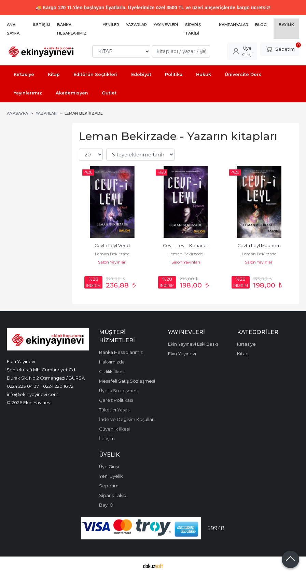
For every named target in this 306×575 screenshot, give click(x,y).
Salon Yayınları (112, 262)
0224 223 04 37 (23, 386)
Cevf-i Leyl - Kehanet (185, 245)
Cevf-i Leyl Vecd (112, 245)
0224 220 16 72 (58, 386)
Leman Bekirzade (112, 253)
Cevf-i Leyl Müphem (259, 245)
